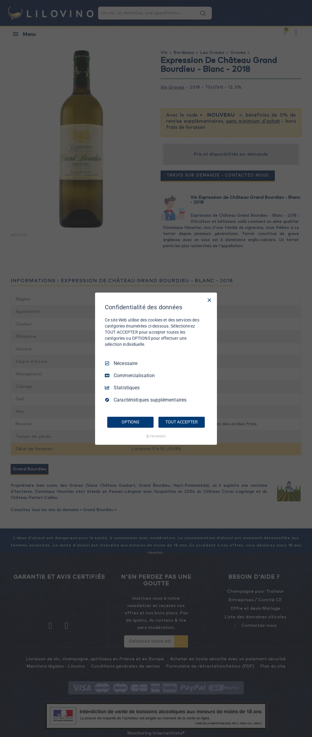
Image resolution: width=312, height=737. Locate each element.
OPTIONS (130, 421)
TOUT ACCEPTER (181, 421)
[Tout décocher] (209, 299)
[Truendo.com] (156, 436)
